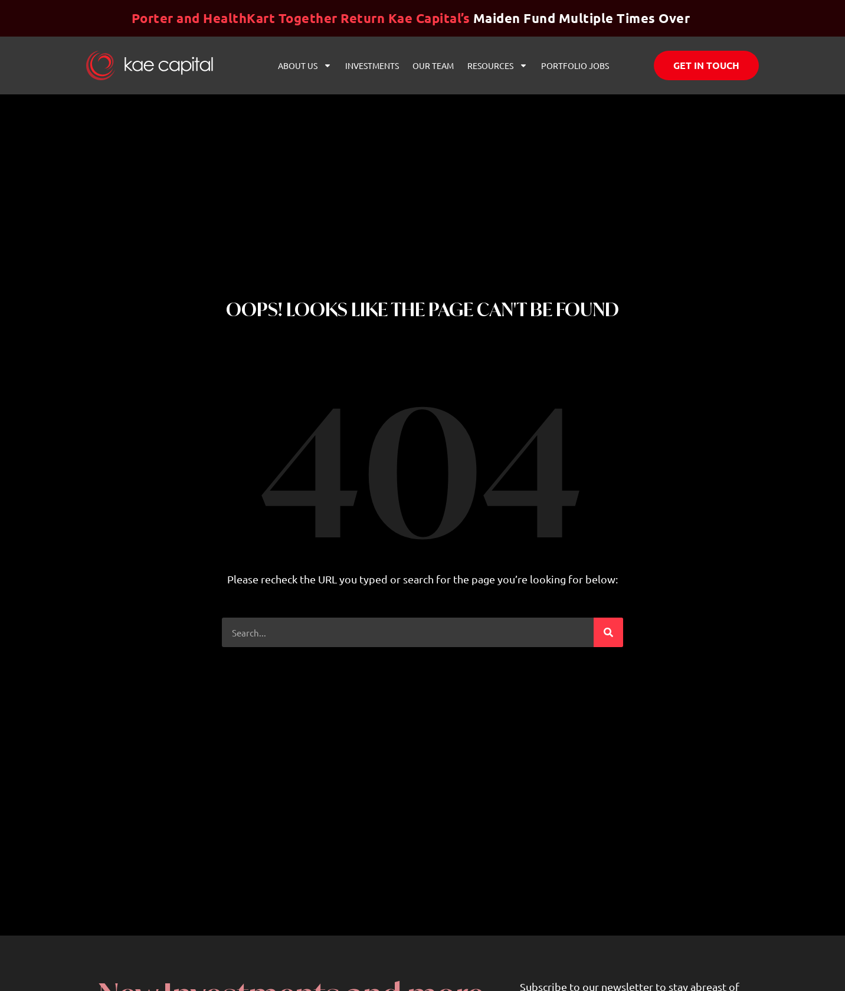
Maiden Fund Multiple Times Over (411, 18)
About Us (305, 65)
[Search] (608, 632)
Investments (372, 65)
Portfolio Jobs (575, 65)
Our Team (433, 65)
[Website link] (149, 65)
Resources (497, 65)
